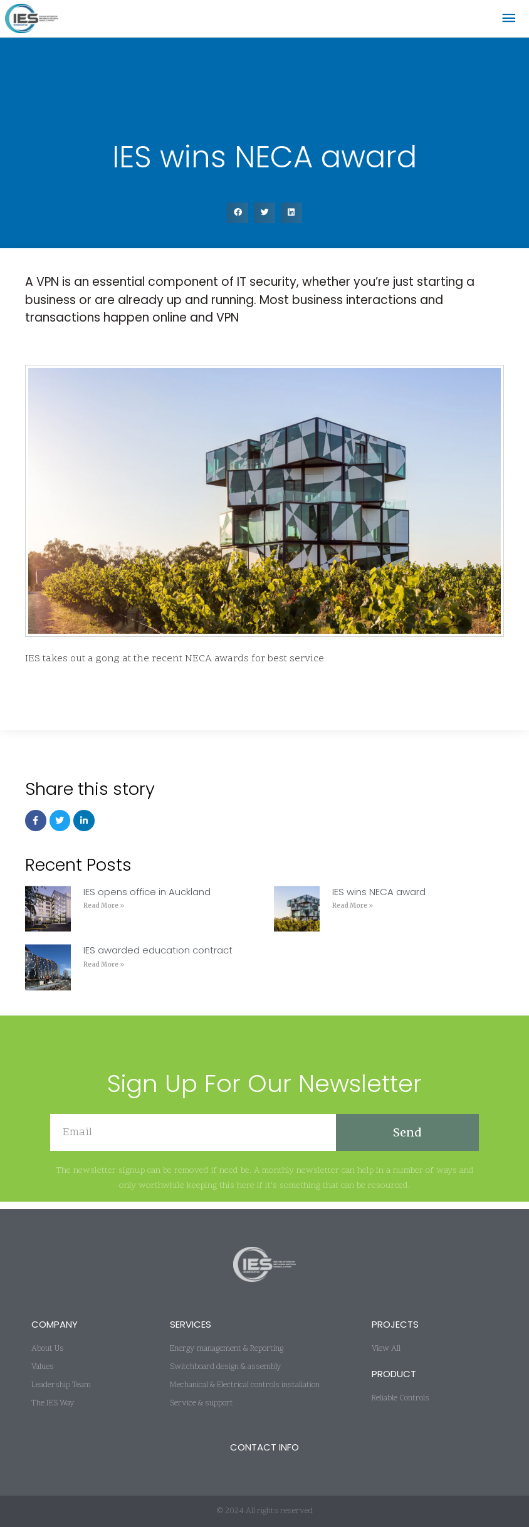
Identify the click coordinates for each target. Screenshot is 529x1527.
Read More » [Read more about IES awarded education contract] (103, 971)
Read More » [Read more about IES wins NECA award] (352, 913)
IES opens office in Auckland (147, 899)
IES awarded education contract (158, 957)
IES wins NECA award (379, 899)
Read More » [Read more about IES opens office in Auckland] (103, 913)
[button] (237, 220)
